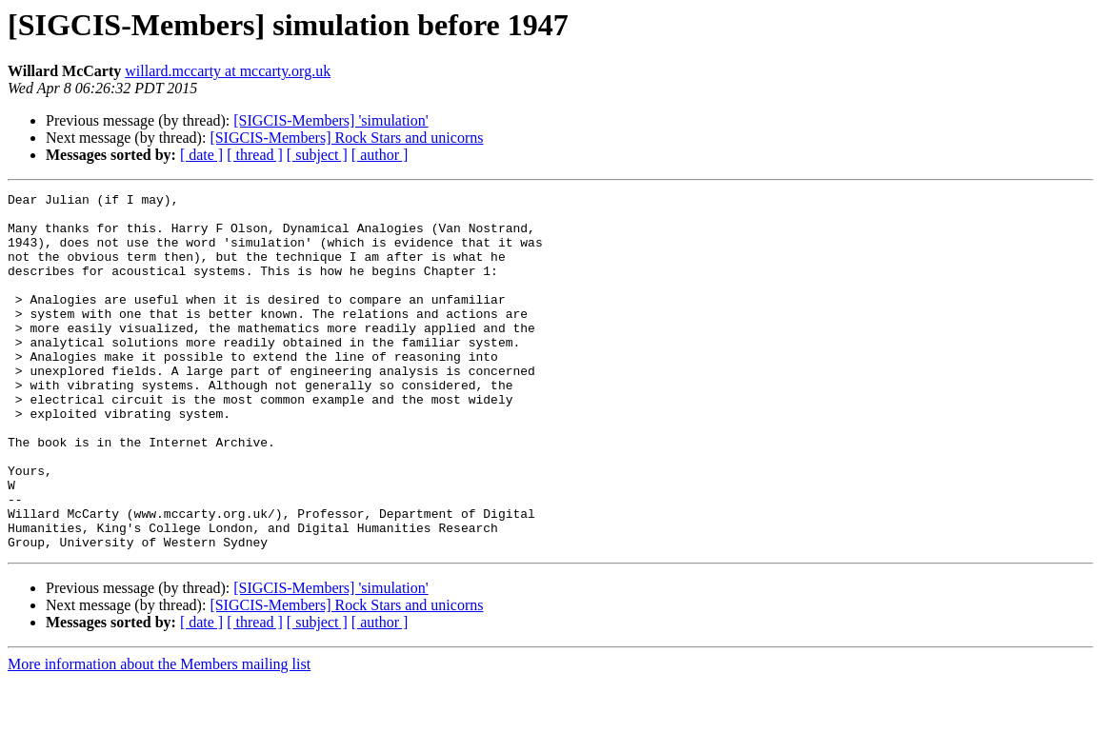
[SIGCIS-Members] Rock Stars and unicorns (346, 137)
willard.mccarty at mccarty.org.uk (227, 71)
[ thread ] (255, 155)
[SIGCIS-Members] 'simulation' (330, 120)
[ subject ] (317, 155)
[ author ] (380, 155)
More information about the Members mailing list (159, 735)
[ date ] (201, 155)
